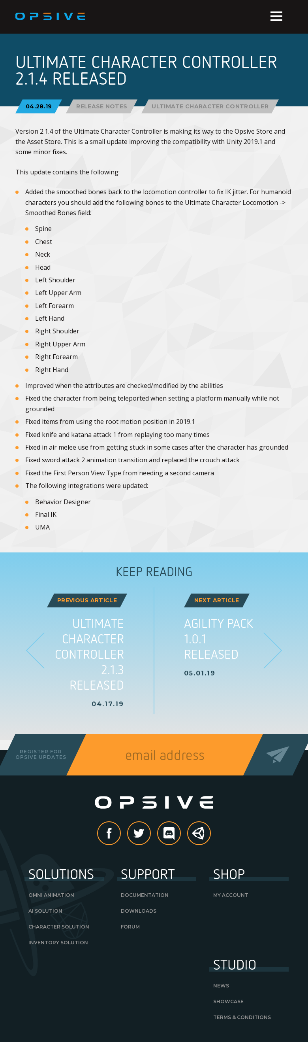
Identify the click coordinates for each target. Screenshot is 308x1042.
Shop (229, 873)
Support (148, 873)
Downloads (138, 911)
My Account (230, 895)
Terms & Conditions (242, 1017)
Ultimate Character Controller (210, 106)
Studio (234, 964)
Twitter (150, 834)
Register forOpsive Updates (40, 754)
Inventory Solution (58, 943)
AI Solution (45, 911)
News (221, 986)
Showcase (228, 1001)
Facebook (120, 834)
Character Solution (58, 927)
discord (180, 834)
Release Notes (101, 106)
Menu (276, 16)
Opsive (50, 17)
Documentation (145, 895)
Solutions (61, 873)
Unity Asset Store (199, 837)
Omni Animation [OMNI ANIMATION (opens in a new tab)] (51, 895)
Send (278, 755)
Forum (130, 927)
